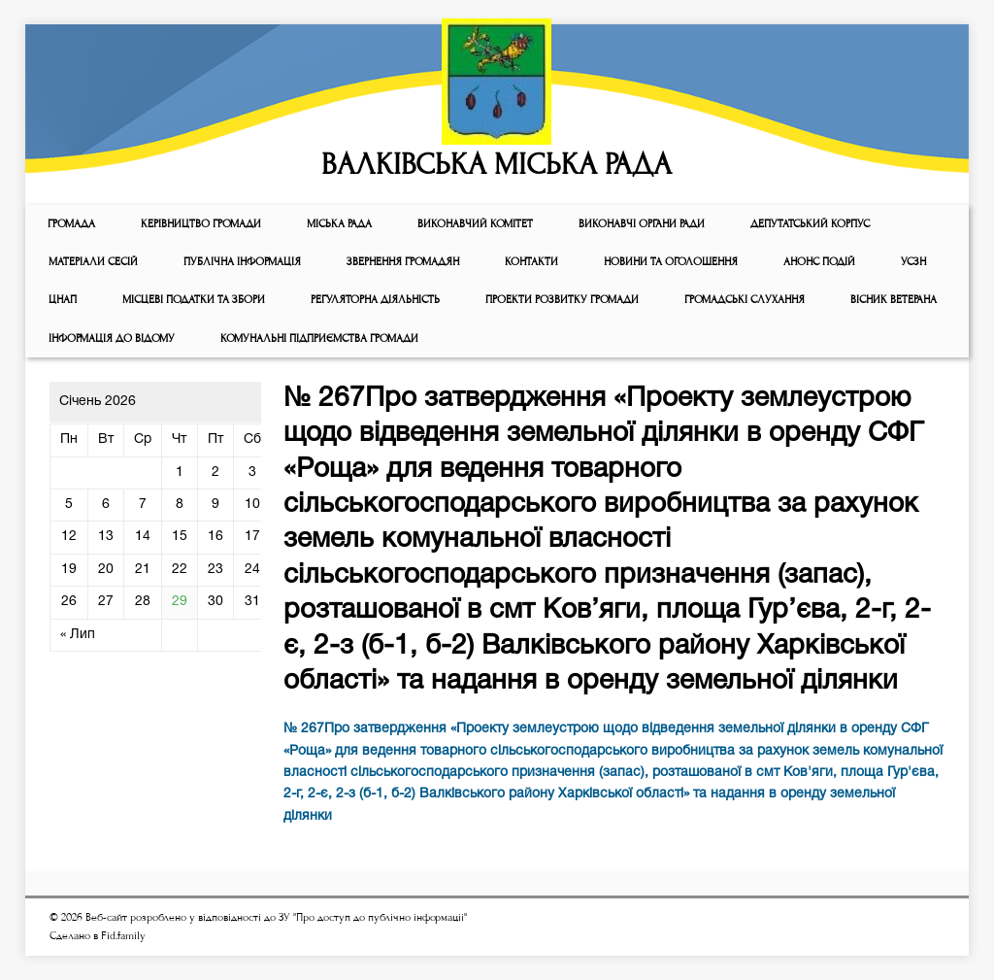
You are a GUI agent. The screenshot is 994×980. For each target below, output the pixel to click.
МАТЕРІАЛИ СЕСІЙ (93, 261)
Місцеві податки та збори (193, 299)
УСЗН (913, 261)
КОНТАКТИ (531, 261)
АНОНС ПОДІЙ (819, 261)
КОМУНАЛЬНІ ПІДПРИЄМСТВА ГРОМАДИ (319, 338)
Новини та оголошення (671, 261)
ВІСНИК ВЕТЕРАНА (893, 299)
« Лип (77, 634)
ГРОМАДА (71, 224)
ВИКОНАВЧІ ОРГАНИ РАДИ (642, 224)
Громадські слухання (744, 299)
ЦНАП (63, 299)
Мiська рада (339, 224)
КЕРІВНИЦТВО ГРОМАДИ (201, 224)
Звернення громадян (403, 261)
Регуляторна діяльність (375, 299)
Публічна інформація (242, 261)
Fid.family (123, 935)
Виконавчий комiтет (475, 224)
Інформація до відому (112, 338)
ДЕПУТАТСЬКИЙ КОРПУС (810, 224)
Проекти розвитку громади (562, 299)
